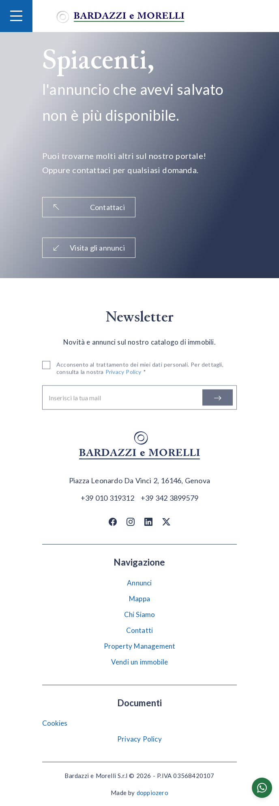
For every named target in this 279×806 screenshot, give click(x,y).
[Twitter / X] (166, 522)
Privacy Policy (139, 739)
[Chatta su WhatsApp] (262, 788)
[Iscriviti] (217, 399)
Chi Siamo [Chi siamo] (139, 614)
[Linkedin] (148, 522)
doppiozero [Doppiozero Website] (152, 792)
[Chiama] (107, 497)
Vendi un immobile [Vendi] (139, 662)
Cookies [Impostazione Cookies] (54, 723)
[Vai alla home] (120, 16)
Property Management (140, 646)
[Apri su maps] (139, 480)
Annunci (139, 583)
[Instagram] (131, 522)
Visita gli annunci (89, 247)
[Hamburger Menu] (16, 16)
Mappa (139, 598)
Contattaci (89, 207)
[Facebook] (113, 522)
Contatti (139, 630)
